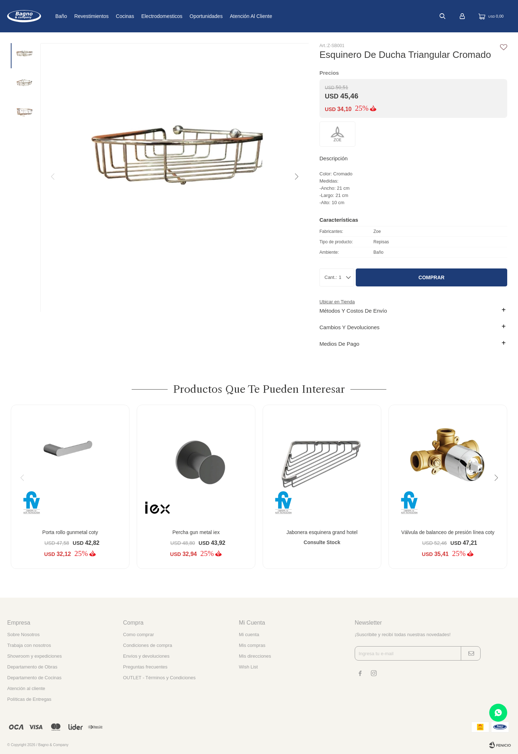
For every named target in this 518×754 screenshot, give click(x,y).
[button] (296, 177)
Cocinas (146, 16)
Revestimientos (112, 16)
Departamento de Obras (32, 667)
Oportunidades (227, 16)
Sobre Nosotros (23, 634)
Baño (82, 16)
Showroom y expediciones (34, 656)
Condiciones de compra (147, 645)
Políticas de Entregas (29, 699)
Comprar (431, 277)
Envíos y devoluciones (146, 656)
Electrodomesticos (182, 16)
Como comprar (138, 634)
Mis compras (252, 645)
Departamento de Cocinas (34, 677)
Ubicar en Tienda (337, 301)
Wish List (248, 667)
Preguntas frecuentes (145, 667)
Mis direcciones (255, 656)
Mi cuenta (249, 634)
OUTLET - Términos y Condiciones (159, 677)
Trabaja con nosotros (29, 645)
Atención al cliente (272, 16)
